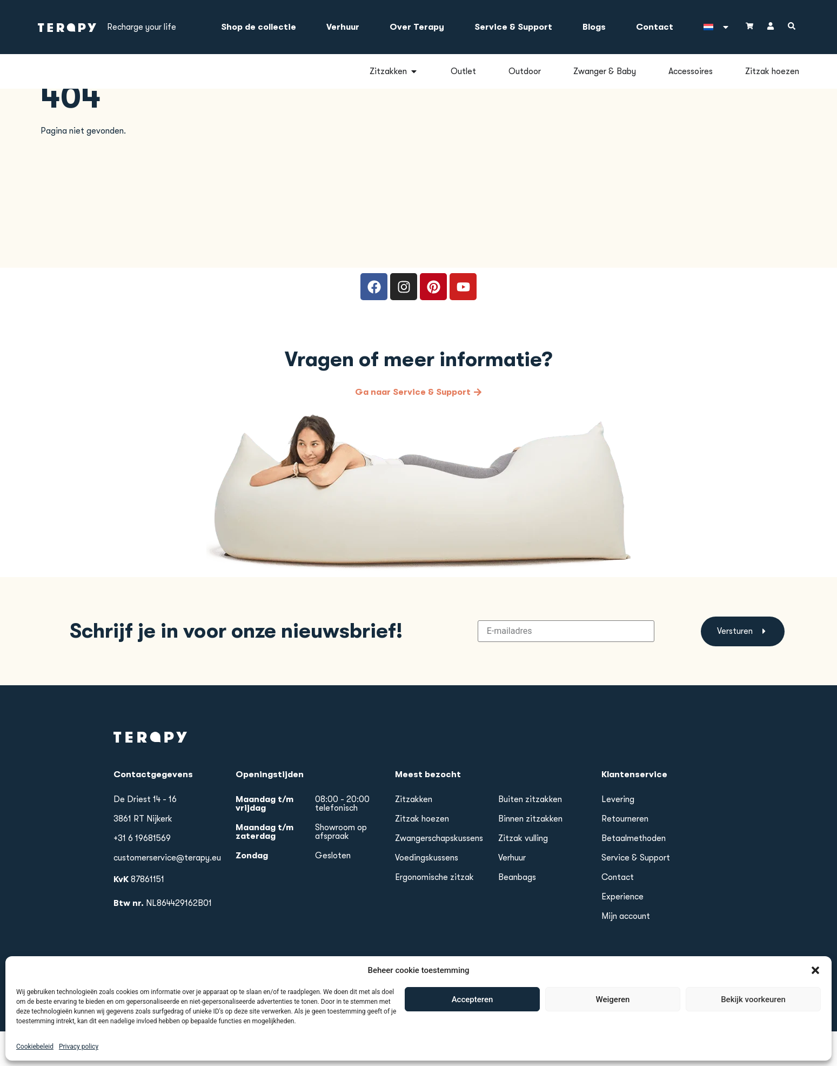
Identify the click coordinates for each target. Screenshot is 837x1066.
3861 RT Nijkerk (142, 853)
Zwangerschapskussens (439, 873)
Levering (617, 834)
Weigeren (613, 1049)
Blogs (594, 27)
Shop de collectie (258, 27)
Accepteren (472, 1049)
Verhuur (342, 27)
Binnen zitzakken (530, 853)
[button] (815, 1020)
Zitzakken (413, 834)
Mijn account (625, 951)
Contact (654, 27)
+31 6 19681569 (142, 873)
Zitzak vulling (523, 873)
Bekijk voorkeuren (753, 1049)
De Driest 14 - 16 (145, 834)
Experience (622, 931)
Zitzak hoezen (422, 853)
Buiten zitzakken (530, 834)
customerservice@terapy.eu (167, 892)
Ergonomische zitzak (434, 912)
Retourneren (624, 853)
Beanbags (517, 912)
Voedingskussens (426, 892)
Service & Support (513, 27)
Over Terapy (417, 27)
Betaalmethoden (633, 873)
